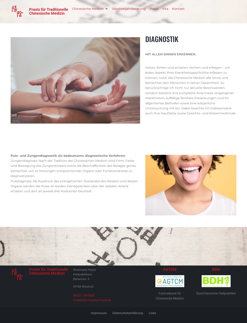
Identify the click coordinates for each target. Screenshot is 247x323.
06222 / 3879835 (83, 295)
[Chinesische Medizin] (90, 8)
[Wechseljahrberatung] (129, 8)
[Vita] (165, 8)
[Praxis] (154, 8)
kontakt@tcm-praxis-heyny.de (92, 300)
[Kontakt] (178, 8)
